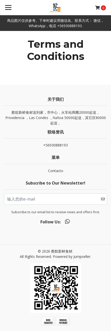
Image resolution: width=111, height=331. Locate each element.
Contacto (55, 170)
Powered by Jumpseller (71, 256)
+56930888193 (55, 145)
